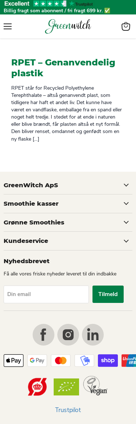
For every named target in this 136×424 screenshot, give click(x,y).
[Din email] (46, 294)
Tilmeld (108, 294)
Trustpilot (68, 410)
